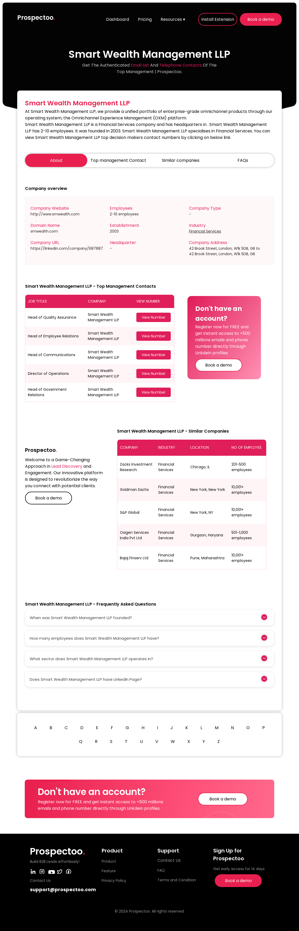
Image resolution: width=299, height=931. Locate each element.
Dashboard (117, 19)
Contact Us (169, 860)
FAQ (161, 870)
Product (109, 861)
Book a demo (260, 19)
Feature (109, 871)
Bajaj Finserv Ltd (134, 558)
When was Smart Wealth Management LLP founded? (81, 617)
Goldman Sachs (134, 489)
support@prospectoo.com (63, 889)
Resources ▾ (173, 19)
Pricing (145, 19)
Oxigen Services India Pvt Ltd (134, 535)
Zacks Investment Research (136, 467)
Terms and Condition (176, 880)
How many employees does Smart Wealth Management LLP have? (94, 638)
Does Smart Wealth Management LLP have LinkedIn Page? (86, 679)
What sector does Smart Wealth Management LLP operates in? (91, 659)
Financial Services (205, 231)
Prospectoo (36, 17)
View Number (154, 317)
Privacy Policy (114, 880)
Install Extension (217, 19)
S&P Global (129, 512)
